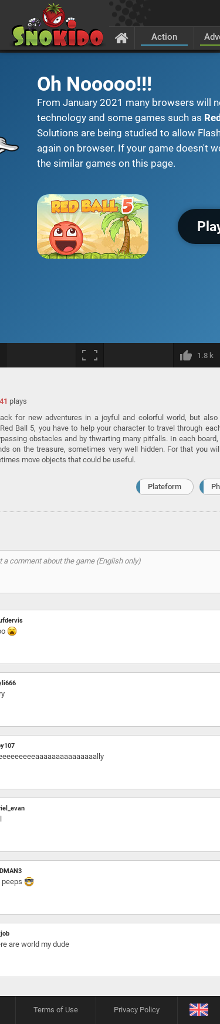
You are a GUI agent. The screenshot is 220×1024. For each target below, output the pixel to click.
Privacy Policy (137, 1009)
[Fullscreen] (90, 355)
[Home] (121, 37)
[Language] (198, 1010)
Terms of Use (55, 1009)
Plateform (164, 486)
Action (164, 37)
